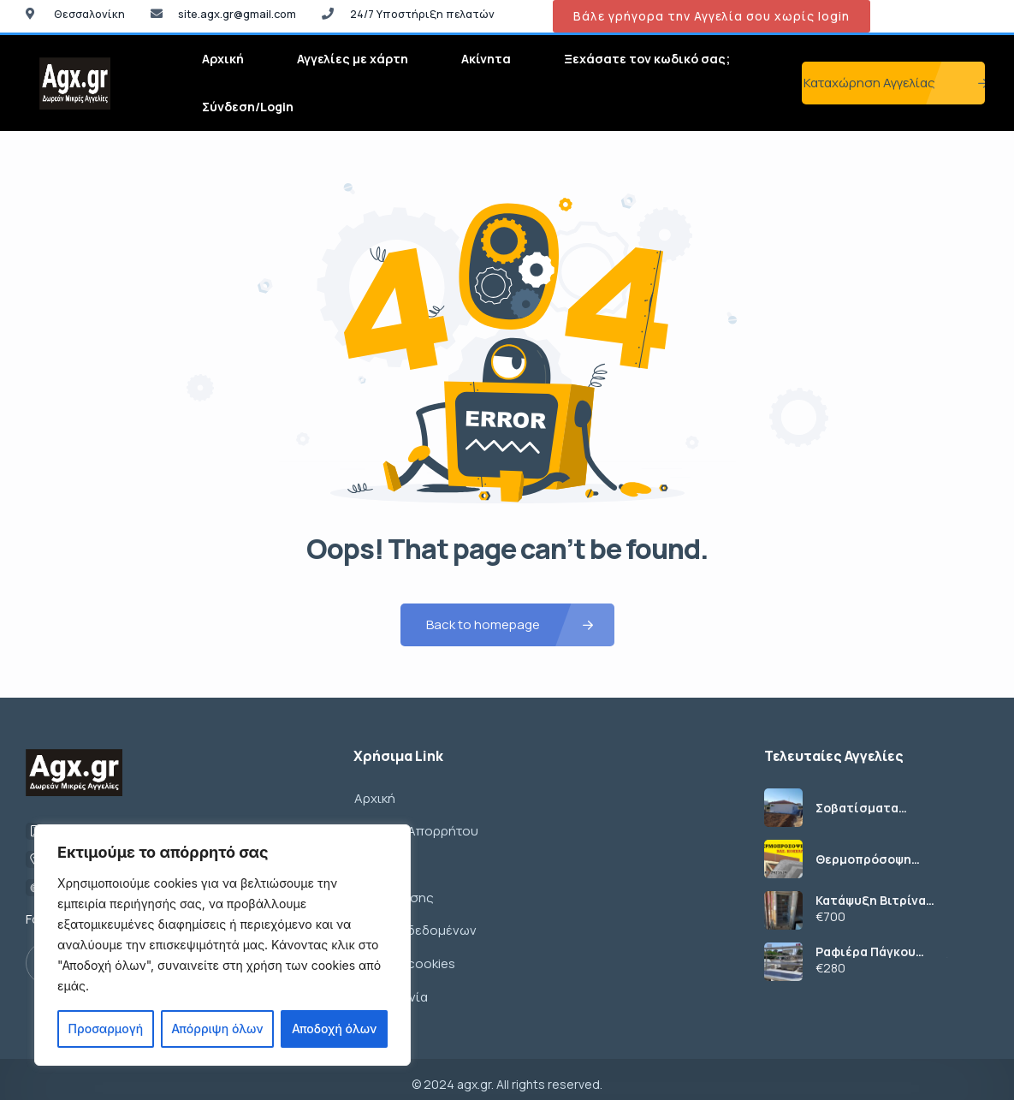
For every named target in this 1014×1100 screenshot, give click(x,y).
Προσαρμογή (106, 1028)
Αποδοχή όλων (334, 1028)
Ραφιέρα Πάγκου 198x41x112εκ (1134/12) (883, 952)
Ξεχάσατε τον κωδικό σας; (647, 59)
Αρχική (223, 59)
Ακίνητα (486, 59)
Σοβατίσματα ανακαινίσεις (856, 808)
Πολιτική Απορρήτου (415, 829)
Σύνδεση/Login (248, 106)
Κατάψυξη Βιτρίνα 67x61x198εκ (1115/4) (877, 901)
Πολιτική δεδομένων (414, 924)
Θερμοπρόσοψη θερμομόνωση (863, 859)
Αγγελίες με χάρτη (352, 59)
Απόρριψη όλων (217, 1028)
